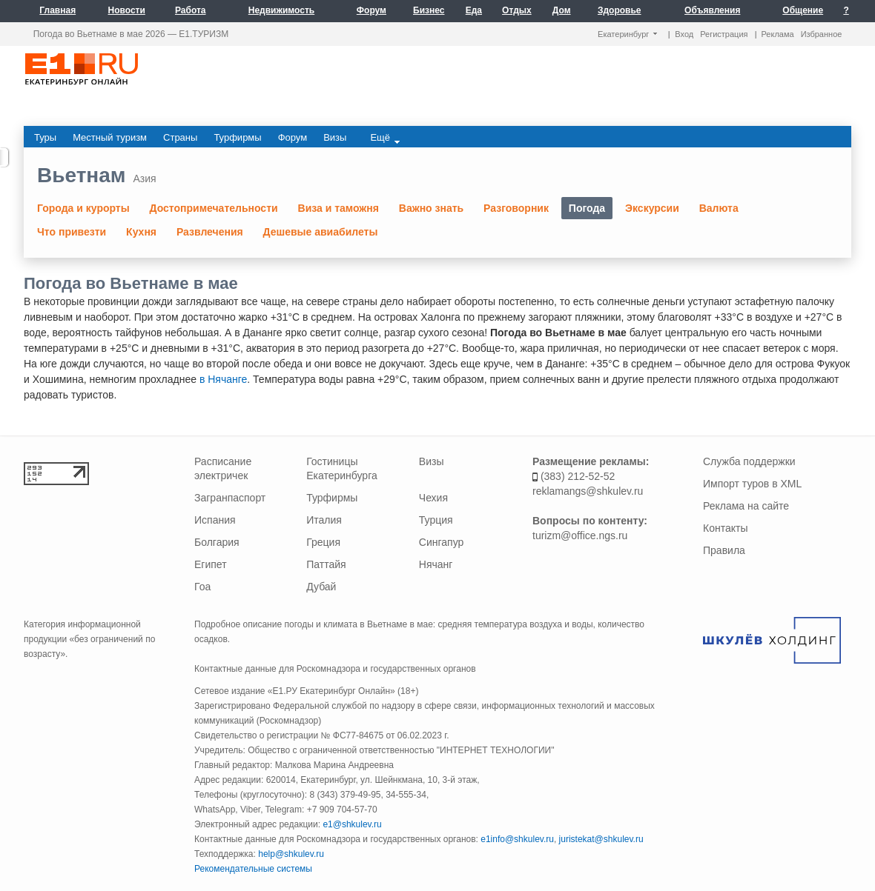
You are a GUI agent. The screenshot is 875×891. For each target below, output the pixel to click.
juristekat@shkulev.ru (601, 839)
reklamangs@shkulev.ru (587, 491)
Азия (144, 178)
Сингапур (441, 542)
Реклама (778, 34)
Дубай (321, 587)
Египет (210, 564)
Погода (587, 208)
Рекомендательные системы (253, 869)
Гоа (202, 587)
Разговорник (516, 208)
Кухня (141, 232)
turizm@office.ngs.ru (579, 535)
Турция (436, 520)
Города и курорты (83, 208)
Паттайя (326, 564)
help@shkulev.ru (291, 854)
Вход (684, 34)
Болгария (217, 542)
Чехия (433, 498)
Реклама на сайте (746, 506)
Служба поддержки (749, 461)
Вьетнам (81, 175)
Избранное (821, 34)
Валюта (719, 208)
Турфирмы (331, 498)
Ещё (385, 138)
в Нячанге (223, 379)
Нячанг (436, 564)
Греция (323, 542)
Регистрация (723, 34)
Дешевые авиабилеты (320, 232)
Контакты (725, 528)
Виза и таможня (338, 208)
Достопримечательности (214, 208)
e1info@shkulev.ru (517, 839)
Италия (324, 520)
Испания (215, 520)
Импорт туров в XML (752, 484)
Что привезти (71, 232)
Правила (724, 550)
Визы (431, 461)
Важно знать (431, 208)
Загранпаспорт (229, 498)
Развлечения (209, 232)
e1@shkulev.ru (352, 824)
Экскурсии (652, 208)
